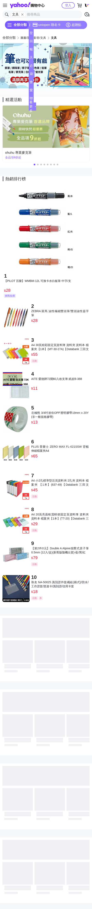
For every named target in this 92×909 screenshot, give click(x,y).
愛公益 (31, 91)
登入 (68, 5)
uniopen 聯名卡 (47, 24)
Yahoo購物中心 (27, 5)
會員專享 (31, 83)
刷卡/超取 (32, 75)
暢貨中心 (31, 50)
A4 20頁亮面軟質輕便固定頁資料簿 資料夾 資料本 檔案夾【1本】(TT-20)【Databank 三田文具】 (60, 517)
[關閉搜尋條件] (22, 14)
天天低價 (31, 59)
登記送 (31, 34)
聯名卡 (31, 99)
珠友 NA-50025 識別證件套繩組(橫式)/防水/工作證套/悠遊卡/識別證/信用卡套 (60, 584)
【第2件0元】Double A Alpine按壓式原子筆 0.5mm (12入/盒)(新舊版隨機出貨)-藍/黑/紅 (60, 550)
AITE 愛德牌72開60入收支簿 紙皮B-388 (56, 379)
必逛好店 (31, 67)
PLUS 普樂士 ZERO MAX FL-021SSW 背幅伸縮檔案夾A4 (60, 448)
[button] (38, 85)
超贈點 (73, 24)
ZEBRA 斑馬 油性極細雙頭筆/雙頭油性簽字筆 (60, 313)
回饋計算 (31, 42)
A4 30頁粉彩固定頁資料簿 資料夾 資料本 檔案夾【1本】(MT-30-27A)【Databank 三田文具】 (60, 347)
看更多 (32, 106)
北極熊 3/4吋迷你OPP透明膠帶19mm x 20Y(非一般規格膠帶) (60, 414)
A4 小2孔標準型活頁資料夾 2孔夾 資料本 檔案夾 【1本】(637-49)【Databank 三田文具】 (60, 483)
